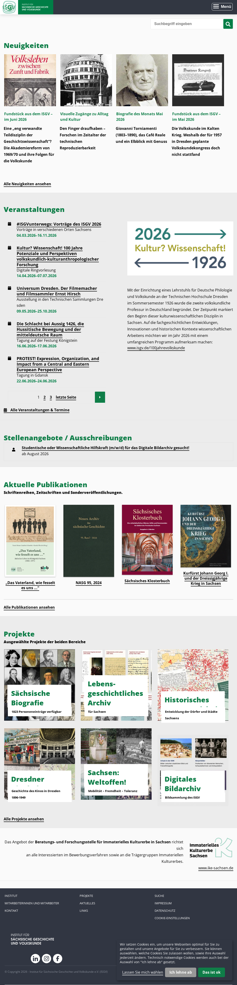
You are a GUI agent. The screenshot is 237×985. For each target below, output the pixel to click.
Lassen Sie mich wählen (142, 972)
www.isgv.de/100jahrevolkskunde (156, 347)
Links (84, 910)
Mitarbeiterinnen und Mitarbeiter (32, 903)
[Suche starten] (228, 24)
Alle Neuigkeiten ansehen (27, 183)
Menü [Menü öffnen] (226, 6)
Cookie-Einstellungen (172, 918)
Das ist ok (212, 972)
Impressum (163, 903)
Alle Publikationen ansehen (29, 607)
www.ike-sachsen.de (215, 867)
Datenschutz (165, 910)
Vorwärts (100, 397)
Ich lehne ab (180, 972)
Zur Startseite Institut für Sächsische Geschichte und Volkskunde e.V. (26, 7)
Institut (11, 896)
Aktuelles (87, 903)
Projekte (86, 896)
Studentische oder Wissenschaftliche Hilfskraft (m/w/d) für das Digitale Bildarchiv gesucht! (105, 447)
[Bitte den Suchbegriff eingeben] (191, 24)
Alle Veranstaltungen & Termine (39, 410)
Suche (159, 896)
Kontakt (11, 910)
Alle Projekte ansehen (24, 819)
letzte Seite (66, 397)
